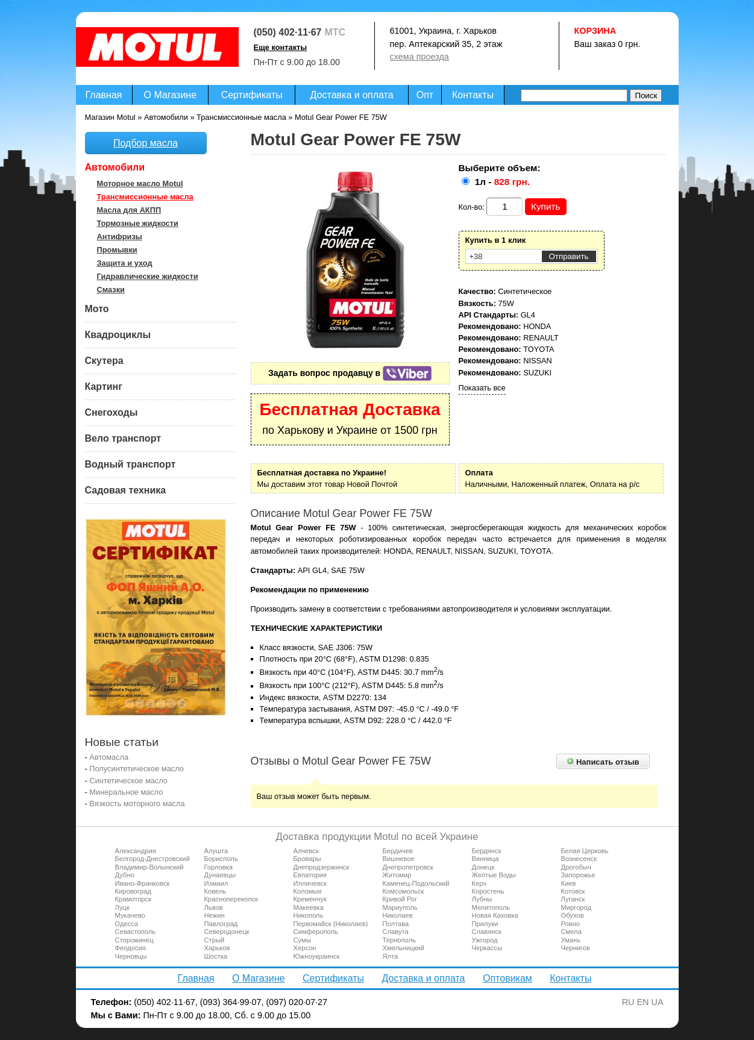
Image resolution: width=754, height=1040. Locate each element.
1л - (502, 182)
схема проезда (419, 56)
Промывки (117, 249)
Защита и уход (124, 263)
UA (658, 1002)
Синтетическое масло (128, 780)
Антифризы (119, 236)
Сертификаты (252, 95)
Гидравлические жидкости (147, 276)
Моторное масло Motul (140, 183)
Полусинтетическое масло (136, 768)
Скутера (104, 361)
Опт (424, 95)
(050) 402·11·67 (288, 32)
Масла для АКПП (129, 210)
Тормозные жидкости (137, 223)
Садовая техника (125, 490)
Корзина (595, 31)
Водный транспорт (130, 464)
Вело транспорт (123, 438)
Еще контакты (280, 47)
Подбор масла (145, 143)
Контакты (473, 95)
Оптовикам (507, 978)
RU (628, 1002)
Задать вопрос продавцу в (350, 373)
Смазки (111, 289)
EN (643, 1002)
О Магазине (170, 95)
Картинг (103, 386)
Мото (97, 309)
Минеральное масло (126, 792)
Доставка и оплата (352, 95)
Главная (104, 95)
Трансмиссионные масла (145, 196)
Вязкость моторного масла (136, 803)
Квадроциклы (118, 335)
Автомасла (108, 757)
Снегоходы (111, 412)
